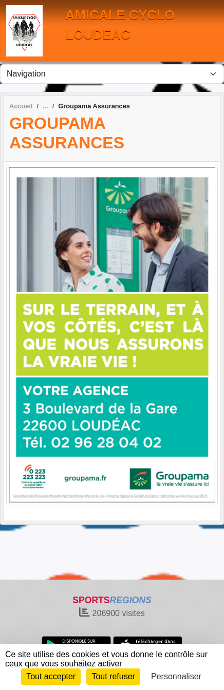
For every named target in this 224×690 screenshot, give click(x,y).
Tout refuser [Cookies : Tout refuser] (113, 676)
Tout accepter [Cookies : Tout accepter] (51, 676)
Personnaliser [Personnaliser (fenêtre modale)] (176, 676)
